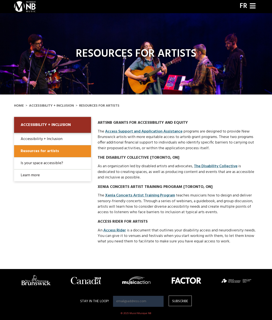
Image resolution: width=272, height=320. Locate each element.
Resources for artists (40, 151)
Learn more (30, 175)
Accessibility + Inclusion (51, 106)
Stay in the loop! (94, 301)
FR (243, 6)
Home (19, 106)
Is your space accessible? (42, 163)
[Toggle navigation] (252, 6)
